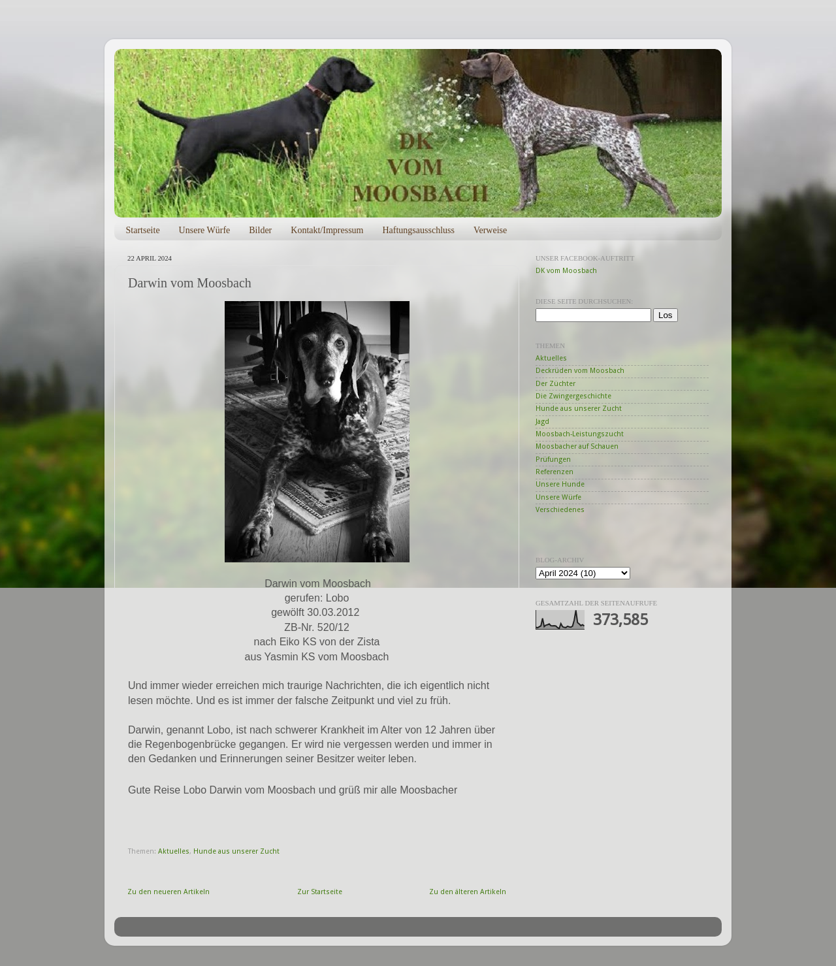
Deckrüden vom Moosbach (580, 370)
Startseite (143, 230)
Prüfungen (553, 459)
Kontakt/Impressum (327, 230)
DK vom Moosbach (566, 270)
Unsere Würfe (205, 230)
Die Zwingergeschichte (573, 396)
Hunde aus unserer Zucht (236, 851)
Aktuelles (173, 851)
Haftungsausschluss (418, 230)
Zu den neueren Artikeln (168, 892)
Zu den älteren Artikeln (467, 892)
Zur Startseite (319, 892)
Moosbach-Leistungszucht (580, 434)
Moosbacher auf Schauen (577, 446)
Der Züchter (555, 383)
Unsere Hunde (560, 484)
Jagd (542, 421)
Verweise (490, 230)
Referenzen (554, 472)
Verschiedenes (560, 510)
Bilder (260, 230)
